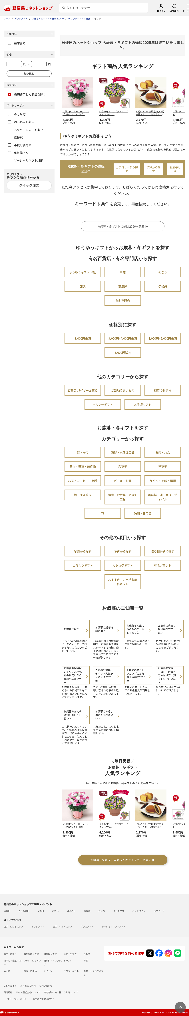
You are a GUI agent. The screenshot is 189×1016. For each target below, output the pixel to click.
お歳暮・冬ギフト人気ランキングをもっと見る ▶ (122, 860)
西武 (83, 286)
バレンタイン (138, 910)
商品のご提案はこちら (44, 998)
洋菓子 (162, 466)
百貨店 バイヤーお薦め (83, 390)
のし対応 (17, 114)
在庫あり (17, 43)
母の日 (7, 910)
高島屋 (122, 286)
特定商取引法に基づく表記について (61, 992)
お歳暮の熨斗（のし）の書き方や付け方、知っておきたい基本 (167, 675)
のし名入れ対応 (21, 122)
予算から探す (153, 169)
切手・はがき (10, 953)
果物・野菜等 (70, 953)
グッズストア (87, 926)
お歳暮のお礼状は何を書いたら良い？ (73, 715)
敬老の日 (71, 910)
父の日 (40, 910)
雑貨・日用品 (30, 971)
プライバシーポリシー (18, 998)
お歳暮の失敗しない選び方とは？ (167, 629)
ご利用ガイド (10, 985)
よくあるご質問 (28, 985)
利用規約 (8, 992)
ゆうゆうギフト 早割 (82, 272)
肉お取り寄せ (50, 953)
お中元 (55, 910)
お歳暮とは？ (71, 629)
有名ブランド (162, 565)
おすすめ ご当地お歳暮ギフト (122, 581)
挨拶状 (15, 137)
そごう (162, 272)
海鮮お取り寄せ (31, 953)
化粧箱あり (18, 153)
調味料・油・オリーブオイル (162, 497)
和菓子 (122, 466)
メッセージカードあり (25, 129)
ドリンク (68, 960)
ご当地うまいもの (122, 390)
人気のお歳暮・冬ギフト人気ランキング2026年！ (104, 675)
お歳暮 (87, 910)
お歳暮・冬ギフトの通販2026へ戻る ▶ (122, 226)
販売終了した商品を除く (27, 94)
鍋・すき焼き (82, 495)
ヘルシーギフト (103, 404)
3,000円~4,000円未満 (122, 338)
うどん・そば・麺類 (163, 480)
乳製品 (87, 953)
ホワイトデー (160, 910)
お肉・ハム (162, 452)
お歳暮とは (175, 169)
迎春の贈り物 (162, 390)
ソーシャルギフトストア (114, 926)
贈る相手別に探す (162, 551)
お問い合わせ (45, 985)
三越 (123, 272)
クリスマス (118, 910)
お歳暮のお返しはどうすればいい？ (104, 715)
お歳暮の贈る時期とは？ (104, 629)
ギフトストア (38, 926)
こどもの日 (23, 910)
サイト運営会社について (28, 992)
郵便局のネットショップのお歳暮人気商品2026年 (135, 675)
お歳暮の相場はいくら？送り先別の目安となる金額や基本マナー (73, 675)
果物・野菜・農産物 (83, 466)
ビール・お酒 (122, 480)
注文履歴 (174, 10)
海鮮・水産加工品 (122, 452)
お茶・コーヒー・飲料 (82, 480)
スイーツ (48, 971)
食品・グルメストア (62, 926)
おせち (101, 910)
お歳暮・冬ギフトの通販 (86, 169)
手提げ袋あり (19, 145)
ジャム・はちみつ (32, 960)
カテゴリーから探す (127, 169)
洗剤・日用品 (142, 513)
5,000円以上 (122, 352)
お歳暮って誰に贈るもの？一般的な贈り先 (135, 629)
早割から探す (82, 551)
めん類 (7, 971)
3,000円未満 (83, 338)
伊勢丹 (162, 286)
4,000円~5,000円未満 (162, 338)
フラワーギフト (71, 971)
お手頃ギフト (142, 404)
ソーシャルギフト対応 (25, 160)
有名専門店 (122, 300)
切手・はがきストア (13, 926)
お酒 (86, 960)
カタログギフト (122, 565)
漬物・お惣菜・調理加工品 (122, 497)
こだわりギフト (83, 565)
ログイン (161, 10)
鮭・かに (83, 452)
